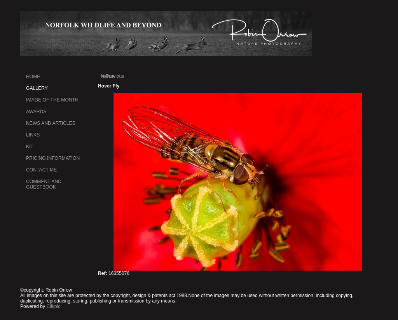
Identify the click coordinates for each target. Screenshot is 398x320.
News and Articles (50, 123)
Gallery (37, 88)
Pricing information (53, 158)
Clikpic (54, 306)
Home (33, 76)
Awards (36, 111)
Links (33, 135)
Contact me (41, 170)
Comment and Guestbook (43, 184)
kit (29, 146)
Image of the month (52, 100)
